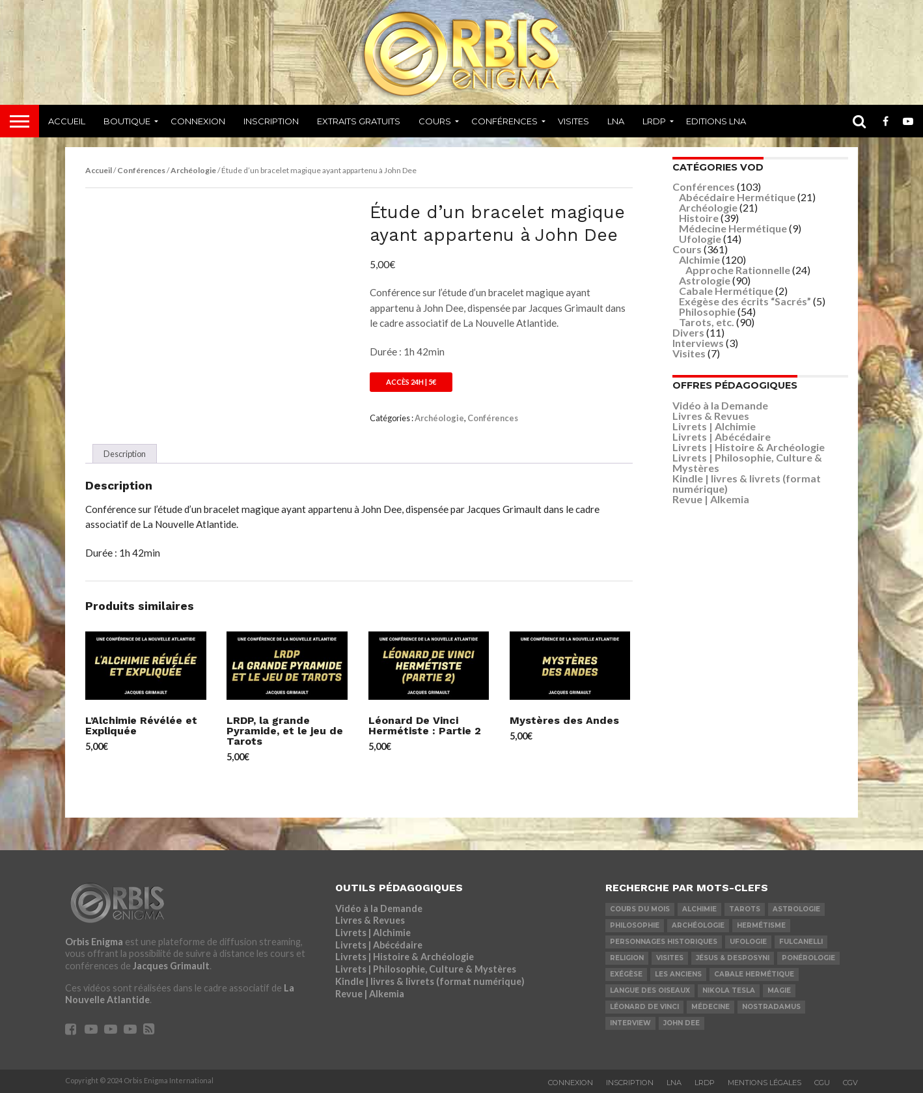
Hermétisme (761, 925)
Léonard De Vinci (644, 1007)
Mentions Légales (764, 1082)
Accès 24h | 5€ (411, 382)
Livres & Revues (710, 415)
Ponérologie (808, 958)
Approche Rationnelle (737, 270)
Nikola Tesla (728, 990)
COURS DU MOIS (640, 909)
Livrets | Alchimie (714, 426)
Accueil (66, 121)
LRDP (654, 121)
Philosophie (707, 311)
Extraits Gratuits (358, 121)
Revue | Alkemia (710, 499)
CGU (822, 1082)
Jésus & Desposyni (732, 958)
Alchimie (699, 259)
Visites (573, 121)
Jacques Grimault (171, 965)
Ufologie (700, 238)
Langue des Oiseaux (650, 990)
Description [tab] (124, 454)
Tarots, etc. (706, 322)
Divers (688, 332)
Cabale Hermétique (726, 290)
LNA (615, 121)
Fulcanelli (801, 941)
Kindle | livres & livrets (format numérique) (746, 483)
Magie (779, 990)
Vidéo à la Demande (720, 405)
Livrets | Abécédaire (721, 436)
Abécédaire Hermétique (737, 197)
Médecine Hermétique (733, 228)
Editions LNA (716, 121)
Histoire (699, 218)
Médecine (710, 1007)
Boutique (126, 121)
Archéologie (193, 170)
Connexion (198, 121)
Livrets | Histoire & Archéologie (748, 447)
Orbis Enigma (94, 941)
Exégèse (626, 974)
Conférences (504, 121)
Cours (435, 121)
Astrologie (704, 280)
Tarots (744, 909)
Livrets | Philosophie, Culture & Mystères (747, 462)
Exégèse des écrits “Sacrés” (745, 301)
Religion (627, 958)
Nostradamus (771, 1007)
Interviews (698, 343)
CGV (850, 1082)
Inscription (271, 121)
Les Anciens (678, 974)
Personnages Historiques (663, 941)
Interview (630, 1023)
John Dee (681, 1023)
